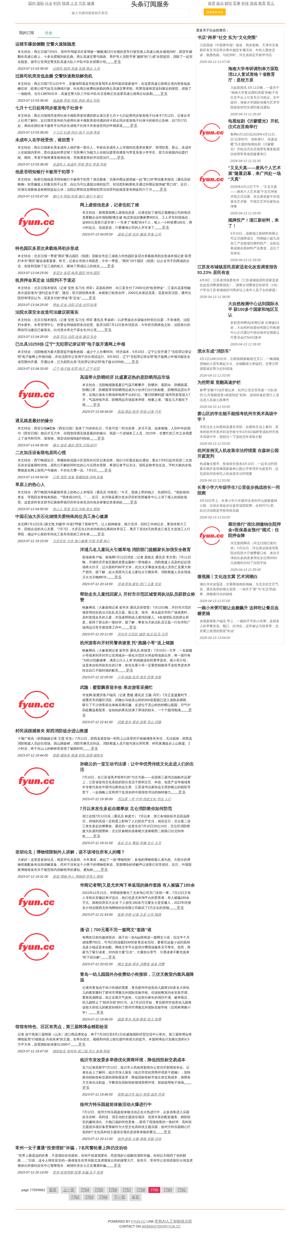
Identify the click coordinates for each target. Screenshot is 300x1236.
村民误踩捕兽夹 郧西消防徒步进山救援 (51, 731)
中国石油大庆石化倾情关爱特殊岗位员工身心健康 (61, 516)
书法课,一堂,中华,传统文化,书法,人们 (144, 799)
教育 (262, 3)
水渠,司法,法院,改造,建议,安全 (75, 337)
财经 (228, 3)
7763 (89, 1197)
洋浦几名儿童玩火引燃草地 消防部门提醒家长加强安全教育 (135, 549)
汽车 (82, 3)
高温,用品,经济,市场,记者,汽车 (139, 411)
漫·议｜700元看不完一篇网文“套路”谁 (115, 929)
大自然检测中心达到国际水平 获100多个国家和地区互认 (253, 309)
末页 (135, 1197)
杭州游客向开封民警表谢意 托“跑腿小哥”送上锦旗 (127, 643)
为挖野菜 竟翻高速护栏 (219, 382)
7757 (127, 1190)
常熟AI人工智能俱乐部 (173, 1221)
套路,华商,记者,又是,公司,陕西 (139, 914)
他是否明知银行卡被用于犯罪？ (44, 172)
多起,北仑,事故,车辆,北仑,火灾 (139, 843)
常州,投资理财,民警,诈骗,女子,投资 (78, 1172)
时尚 (57, 3)
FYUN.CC (138, 1221)
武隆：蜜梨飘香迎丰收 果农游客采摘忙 (116, 687)
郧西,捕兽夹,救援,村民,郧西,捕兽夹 (78, 755)
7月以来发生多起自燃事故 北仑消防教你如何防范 (126, 808)
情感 (65, 3)
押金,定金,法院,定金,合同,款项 (75, 305)
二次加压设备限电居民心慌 (40, 452)
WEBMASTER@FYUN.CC (161, 1226)
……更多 (113, 62)
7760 (168, 1190)
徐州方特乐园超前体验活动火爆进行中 (116, 1104)
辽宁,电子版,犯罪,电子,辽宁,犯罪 (76, 369)
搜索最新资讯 (214, 12)
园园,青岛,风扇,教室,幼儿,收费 (139, 1019)
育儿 (270, 3)
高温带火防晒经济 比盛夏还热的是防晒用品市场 (125, 377)
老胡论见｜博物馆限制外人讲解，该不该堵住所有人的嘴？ (70, 852)
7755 (99, 1190)
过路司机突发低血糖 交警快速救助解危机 (53, 76)
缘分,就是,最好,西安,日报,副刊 (75, 445)
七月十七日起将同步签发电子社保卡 (49, 108)
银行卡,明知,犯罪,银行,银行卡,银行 (78, 196)
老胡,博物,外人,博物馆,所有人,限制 (78, 876)
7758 (141, 1190)
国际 (40, 3)
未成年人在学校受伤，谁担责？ (44, 140)
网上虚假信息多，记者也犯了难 (109, 205)
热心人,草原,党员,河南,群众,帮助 (76, 509)
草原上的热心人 (30, 484)
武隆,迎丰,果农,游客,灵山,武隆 (139, 722)
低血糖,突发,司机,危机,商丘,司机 (76, 100)
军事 (236, 3)
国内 (32, 3)
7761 (181, 1190)
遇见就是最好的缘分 (34, 420)
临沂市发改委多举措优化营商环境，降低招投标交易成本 (132, 1060)
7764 (103, 1197)
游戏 (253, 3)
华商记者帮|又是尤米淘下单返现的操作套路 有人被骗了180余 (137, 885)
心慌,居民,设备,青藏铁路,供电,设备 (78, 477)
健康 (90, 3)
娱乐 (220, 3)
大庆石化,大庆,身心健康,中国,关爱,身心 (81, 541)
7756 (113, 1190)
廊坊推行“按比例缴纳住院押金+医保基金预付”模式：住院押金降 (254, 530)
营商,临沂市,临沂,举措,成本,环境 (141, 1094)
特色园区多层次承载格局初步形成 (47, 248)
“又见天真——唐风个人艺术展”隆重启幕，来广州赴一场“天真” (254, 174)
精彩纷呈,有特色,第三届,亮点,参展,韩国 (81, 1051)
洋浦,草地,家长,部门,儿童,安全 (139, 584)
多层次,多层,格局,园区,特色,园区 (76, 273)
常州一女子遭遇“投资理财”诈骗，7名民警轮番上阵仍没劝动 (71, 1148)
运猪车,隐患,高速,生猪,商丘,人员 (76, 68)
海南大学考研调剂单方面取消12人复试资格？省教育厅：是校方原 (253, 74)
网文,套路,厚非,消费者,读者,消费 (141, 964)
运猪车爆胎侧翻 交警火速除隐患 (45, 44)
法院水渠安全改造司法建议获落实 (47, 312)
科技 (245, 3)
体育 (211, 3)
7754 (85, 1190)
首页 (52, 1190)
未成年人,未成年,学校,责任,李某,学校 (79, 164)
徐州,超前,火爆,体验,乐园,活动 (139, 1139)
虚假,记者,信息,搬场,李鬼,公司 (139, 234)
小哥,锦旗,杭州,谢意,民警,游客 (139, 677)
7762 (75, 1197)
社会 (48, 3)
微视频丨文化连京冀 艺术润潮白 (227, 576)
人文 (74, 3)
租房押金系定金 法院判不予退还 (45, 280)
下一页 (119, 1197)
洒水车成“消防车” (214, 351)
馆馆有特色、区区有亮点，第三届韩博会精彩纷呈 (61, 1026)
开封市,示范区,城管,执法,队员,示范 (142, 634)
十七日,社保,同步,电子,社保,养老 (76, 132)
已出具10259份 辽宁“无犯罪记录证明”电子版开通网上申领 (70, 344)
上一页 (68, 1190)
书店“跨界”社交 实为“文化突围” (227, 37)
